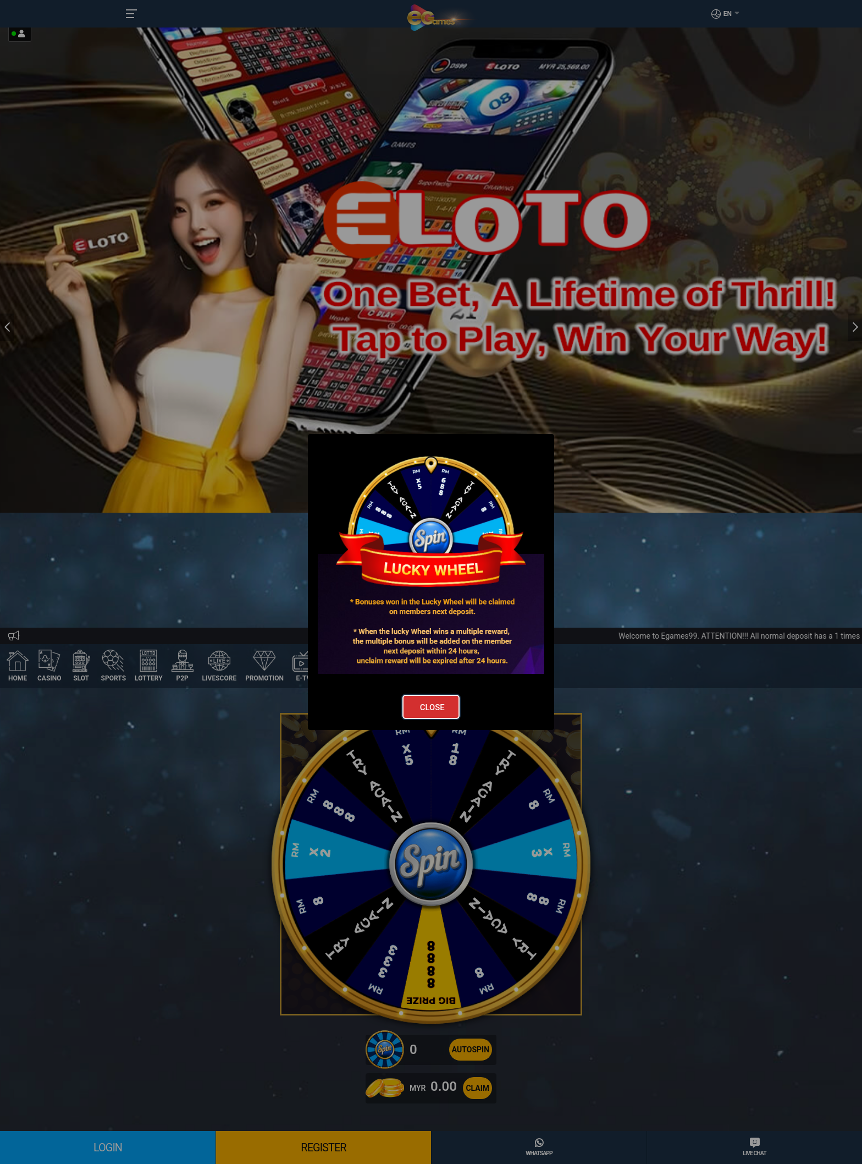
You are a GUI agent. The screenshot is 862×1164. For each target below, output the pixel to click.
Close (432, 707)
